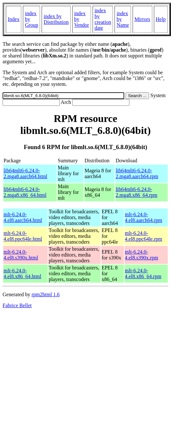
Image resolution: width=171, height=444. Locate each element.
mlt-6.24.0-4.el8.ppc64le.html (23, 236)
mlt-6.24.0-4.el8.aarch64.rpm (143, 217)
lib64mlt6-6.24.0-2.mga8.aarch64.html (25, 173)
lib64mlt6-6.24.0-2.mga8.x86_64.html (25, 192)
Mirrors (142, 19)
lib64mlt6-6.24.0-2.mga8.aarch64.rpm (137, 173)
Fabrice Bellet (17, 305)
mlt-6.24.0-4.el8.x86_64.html (22, 273)
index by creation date (103, 19)
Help (161, 19)
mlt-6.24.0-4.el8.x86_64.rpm (143, 273)
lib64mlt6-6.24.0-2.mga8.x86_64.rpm (136, 192)
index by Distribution (56, 19)
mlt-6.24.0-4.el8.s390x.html (21, 254)
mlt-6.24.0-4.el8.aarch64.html (23, 217)
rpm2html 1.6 (46, 294)
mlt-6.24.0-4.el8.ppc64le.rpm (143, 236)
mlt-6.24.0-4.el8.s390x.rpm (141, 254)
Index (13, 19)
